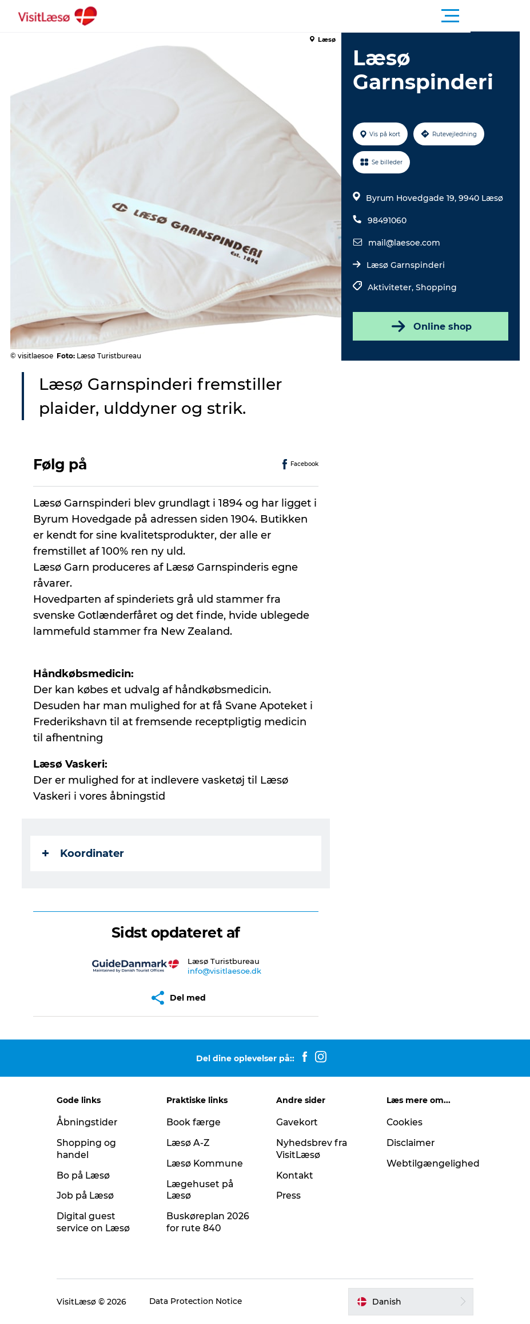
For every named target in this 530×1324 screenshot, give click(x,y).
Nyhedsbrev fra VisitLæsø (313, 1148)
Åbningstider (93, 1122)
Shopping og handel (92, 1148)
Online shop (430, 326)
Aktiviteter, (392, 287)
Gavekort (298, 1122)
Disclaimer (408, 1142)
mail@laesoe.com (404, 243)
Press (289, 1195)
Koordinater (84, 853)
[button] (316, 16)
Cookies (402, 1122)
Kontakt (296, 1175)
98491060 (387, 220)
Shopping (436, 287)
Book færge (197, 1122)
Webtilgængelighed (430, 1163)
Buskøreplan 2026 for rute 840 (212, 1222)
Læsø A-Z (192, 1142)
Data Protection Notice (203, 1302)
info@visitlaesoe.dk (225, 970)
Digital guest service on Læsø (100, 1222)
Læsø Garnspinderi (405, 265)
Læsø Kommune (209, 1163)
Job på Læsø (92, 1195)
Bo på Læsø (90, 1175)
